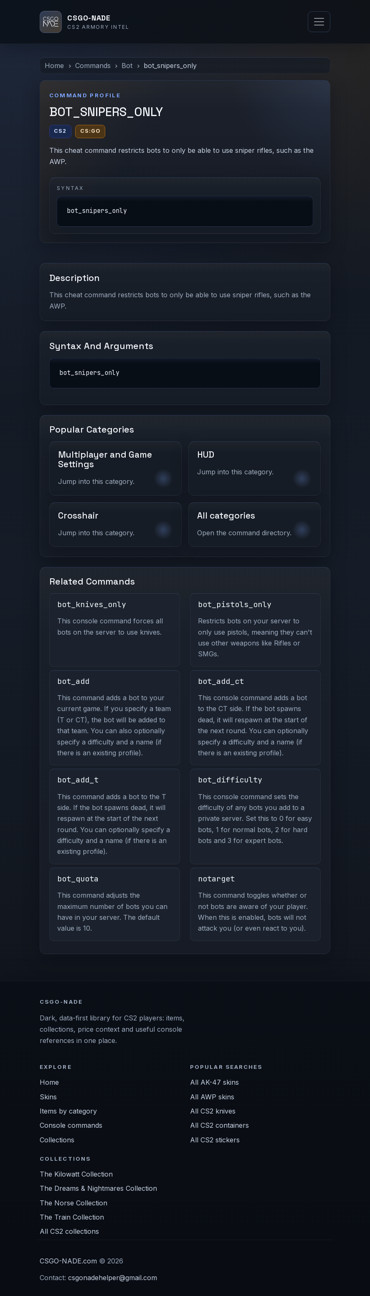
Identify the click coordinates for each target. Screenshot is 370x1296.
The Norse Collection (73, 1203)
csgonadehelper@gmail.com (112, 1277)
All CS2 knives (213, 1111)
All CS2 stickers (215, 1140)
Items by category (68, 1111)
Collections (57, 1140)
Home (54, 65)
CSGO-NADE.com (68, 1261)
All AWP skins (212, 1097)
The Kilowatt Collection (76, 1174)
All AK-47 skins (214, 1082)
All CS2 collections (69, 1231)
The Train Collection (72, 1217)
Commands (93, 65)
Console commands (71, 1125)
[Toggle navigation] (319, 21)
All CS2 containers (219, 1125)
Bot (127, 65)
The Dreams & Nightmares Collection (98, 1188)
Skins (48, 1097)
